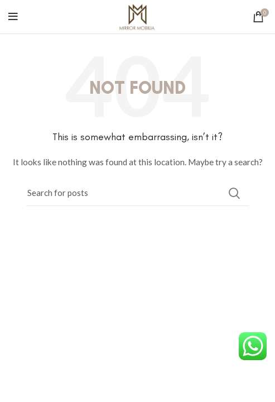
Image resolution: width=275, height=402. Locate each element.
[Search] (137, 193)
